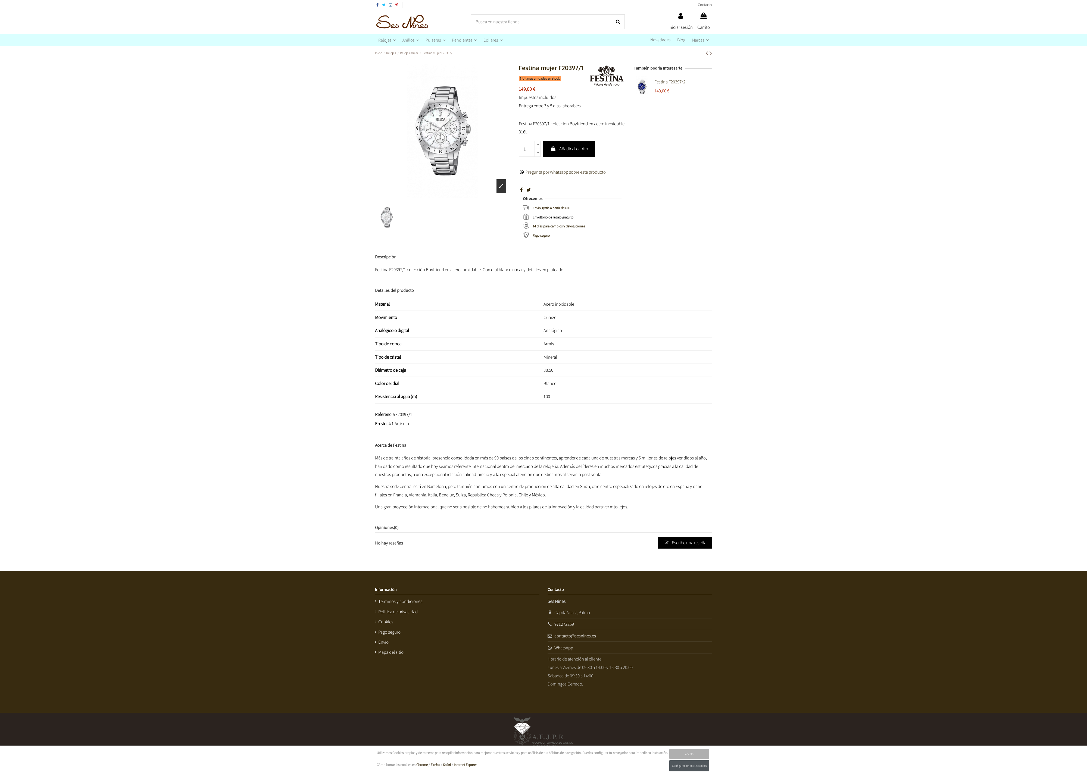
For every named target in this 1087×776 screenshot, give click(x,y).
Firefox (435, 764)
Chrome (422, 764)
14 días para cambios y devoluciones (559, 226)
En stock (383, 424)
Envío (383, 642)
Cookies (385, 622)
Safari (447, 764)
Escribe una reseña (685, 543)
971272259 (564, 624)
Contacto (705, 4)
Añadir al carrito (569, 149)
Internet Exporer (465, 764)
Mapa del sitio (391, 652)
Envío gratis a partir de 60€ (551, 208)
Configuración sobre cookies (689, 766)
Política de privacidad (398, 612)
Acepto (689, 754)
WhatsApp (563, 648)
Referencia (385, 414)
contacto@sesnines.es (575, 636)
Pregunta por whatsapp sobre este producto (566, 172)
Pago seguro (541, 235)
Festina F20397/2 (669, 82)
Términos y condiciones (400, 601)
